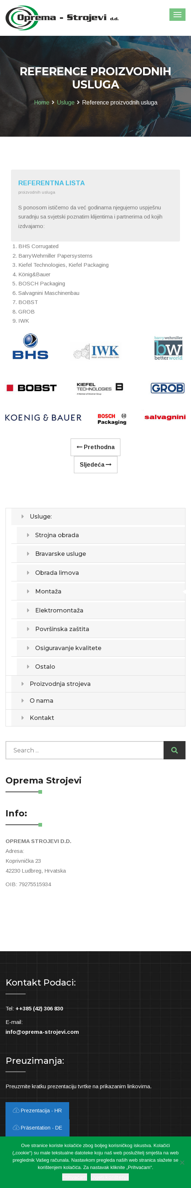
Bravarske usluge (60, 553)
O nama (41, 700)
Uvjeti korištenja (110, 1177)
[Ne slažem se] (182, 1162)
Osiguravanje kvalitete (68, 648)
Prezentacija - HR (37, 1110)
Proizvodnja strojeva (60, 683)
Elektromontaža (59, 610)
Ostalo (45, 666)
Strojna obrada (57, 535)
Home (41, 102)
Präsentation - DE (37, 1127)
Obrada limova (57, 572)
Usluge (66, 102)
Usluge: (41, 516)
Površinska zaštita (62, 629)
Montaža (48, 591)
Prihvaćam (74, 1177)
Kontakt (42, 717)
